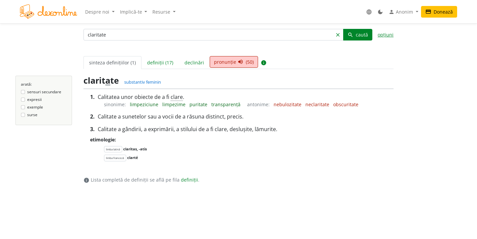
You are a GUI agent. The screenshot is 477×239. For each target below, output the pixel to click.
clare (177, 97)
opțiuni (386, 35)
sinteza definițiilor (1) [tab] (112, 62)
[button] (369, 12)
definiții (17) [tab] (160, 62)
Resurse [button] (162, 12)
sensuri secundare (44, 92)
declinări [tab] (194, 62)
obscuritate (345, 104)
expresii (34, 99)
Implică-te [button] (131, 12)
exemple (35, 107)
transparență (226, 104)
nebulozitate (288, 104)
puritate (199, 104)
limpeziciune (145, 104)
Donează (439, 12)
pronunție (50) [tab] (234, 62)
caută (357, 35)
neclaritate (318, 104)
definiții (189, 180)
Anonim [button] (401, 12)
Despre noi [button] (98, 12)
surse (32, 115)
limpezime (174, 104)
